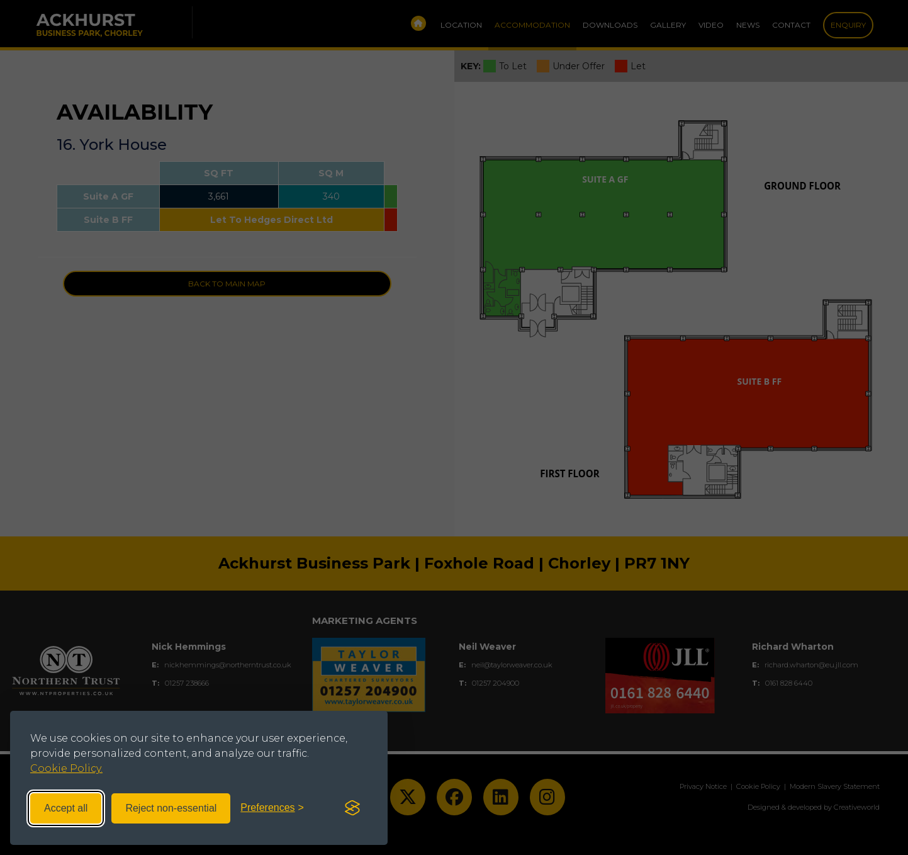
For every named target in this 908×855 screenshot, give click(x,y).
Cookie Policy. (66, 768)
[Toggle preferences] (272, 808)
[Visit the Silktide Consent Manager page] (352, 808)
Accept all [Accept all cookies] (65, 808)
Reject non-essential (170, 808)
